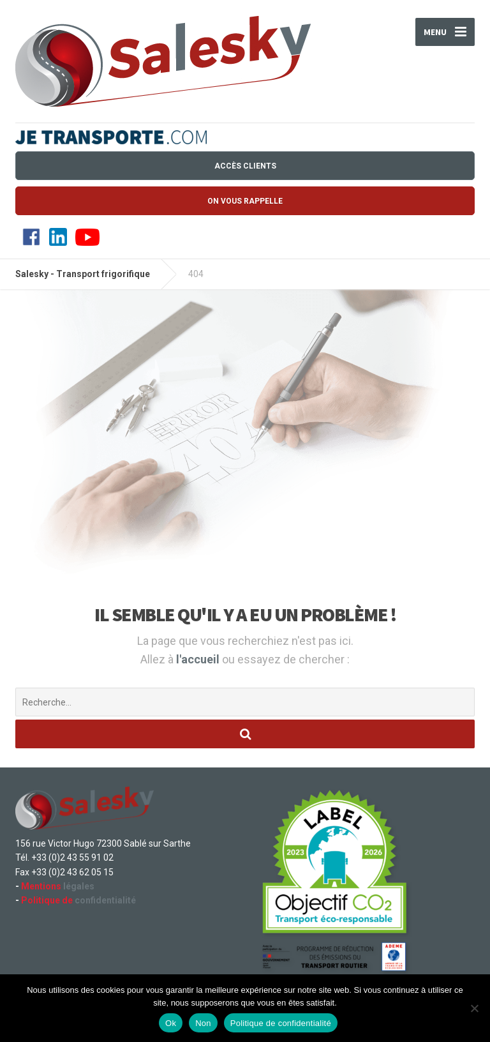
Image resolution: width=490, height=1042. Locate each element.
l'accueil (199, 659)
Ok (170, 1023)
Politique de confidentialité (280, 1023)
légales (57, 886)
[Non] (474, 1008)
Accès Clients (245, 166)
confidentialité (78, 900)
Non (203, 1023)
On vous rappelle (245, 201)
